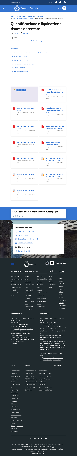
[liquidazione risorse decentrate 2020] (42, 142)
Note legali (14, 418)
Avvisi (50, 287)
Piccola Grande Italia (31, 384)
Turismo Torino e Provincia (46, 373)
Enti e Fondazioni (16, 287)
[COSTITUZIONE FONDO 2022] (14, 190)
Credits (13, 423)
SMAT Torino (28, 390)
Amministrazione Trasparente (25, 16)
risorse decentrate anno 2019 (26, 109)
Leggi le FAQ (14, 390)
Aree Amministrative (17, 279)
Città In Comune (46, 447)
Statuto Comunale (16, 412)
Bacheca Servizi (15, 409)
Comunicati (52, 284)
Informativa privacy (16, 415)
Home (12, 16)
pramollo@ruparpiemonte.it (22, 331)
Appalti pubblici (29, 290)
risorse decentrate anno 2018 (26, 127)
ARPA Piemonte (29, 373)
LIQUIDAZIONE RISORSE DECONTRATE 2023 (54, 159)
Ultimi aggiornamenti (17, 426)
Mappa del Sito (15, 431)
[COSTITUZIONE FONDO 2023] (14, 174)
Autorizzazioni (29, 293)
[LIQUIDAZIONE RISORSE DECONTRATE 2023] (42, 158)
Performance (39, 16)
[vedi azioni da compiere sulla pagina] (25, 33)
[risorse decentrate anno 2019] (14, 108)
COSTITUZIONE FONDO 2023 (25, 175)
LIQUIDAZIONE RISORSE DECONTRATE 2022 (54, 175)
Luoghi (61, 281)
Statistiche (14, 429)
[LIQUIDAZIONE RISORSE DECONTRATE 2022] (42, 174)
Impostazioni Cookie (16, 420)
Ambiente (28, 282)
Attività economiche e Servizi (62, 300)
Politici (12, 295)
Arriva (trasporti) (29, 376)
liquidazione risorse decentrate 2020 (52, 143)
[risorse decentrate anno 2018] (14, 126)
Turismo (39, 304)
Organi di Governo (16, 276)
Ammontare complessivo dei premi (23, 18)
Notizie (51, 282)
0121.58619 (16, 321)
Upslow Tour (42, 382)
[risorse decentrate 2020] (14, 142)
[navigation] (3, 8)
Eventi (60, 278)
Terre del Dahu (43, 371)
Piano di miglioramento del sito (16, 384)
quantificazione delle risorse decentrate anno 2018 (54, 110)
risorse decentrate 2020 (26, 142)
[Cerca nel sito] (64, 8)
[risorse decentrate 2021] (14, 158)
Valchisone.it (42, 384)
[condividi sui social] (15, 33)
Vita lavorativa (41, 307)
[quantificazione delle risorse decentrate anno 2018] (42, 108)
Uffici (12, 282)
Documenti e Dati (16, 284)
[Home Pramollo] (26, 8)
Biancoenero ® (53, 449)
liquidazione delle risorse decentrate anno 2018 (54, 127)
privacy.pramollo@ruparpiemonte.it (53, 358)
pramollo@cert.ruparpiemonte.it (23, 329)
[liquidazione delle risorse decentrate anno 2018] (42, 126)
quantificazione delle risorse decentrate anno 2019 (54, 92)
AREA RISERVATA (37, 453)
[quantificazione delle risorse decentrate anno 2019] (42, 90)
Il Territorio (62, 284)
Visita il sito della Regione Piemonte (49, 390)
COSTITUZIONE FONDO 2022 (25, 191)
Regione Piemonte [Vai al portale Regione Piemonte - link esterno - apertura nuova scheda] (15, 2)
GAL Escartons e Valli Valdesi (33, 382)
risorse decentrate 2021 (26, 158)
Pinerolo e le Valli (30, 387)
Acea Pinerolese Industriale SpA (34, 371)
